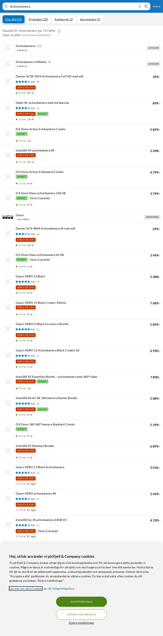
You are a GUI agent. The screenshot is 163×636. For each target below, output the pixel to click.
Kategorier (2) (64, 19)
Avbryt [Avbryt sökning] (156, 6)
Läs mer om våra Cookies (25, 588)
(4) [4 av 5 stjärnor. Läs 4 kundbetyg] (37, 499)
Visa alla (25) (13, 19)
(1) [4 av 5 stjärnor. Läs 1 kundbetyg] (37, 108)
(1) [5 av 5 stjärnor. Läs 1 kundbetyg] (37, 403)
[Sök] (146, 6)
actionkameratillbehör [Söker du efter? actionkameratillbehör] (37, 35)
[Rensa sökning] (140, 6)
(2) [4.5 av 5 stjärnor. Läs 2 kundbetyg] (37, 472)
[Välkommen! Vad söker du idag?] (73, 6)
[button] (59, 30)
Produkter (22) (38, 19)
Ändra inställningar (81, 623)
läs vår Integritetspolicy (58, 588)
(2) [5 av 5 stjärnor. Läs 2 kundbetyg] (37, 329)
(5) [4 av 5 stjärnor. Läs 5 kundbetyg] (37, 81)
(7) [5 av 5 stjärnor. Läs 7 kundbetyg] (37, 281)
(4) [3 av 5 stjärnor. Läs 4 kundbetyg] (37, 234)
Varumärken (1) (90, 19)
